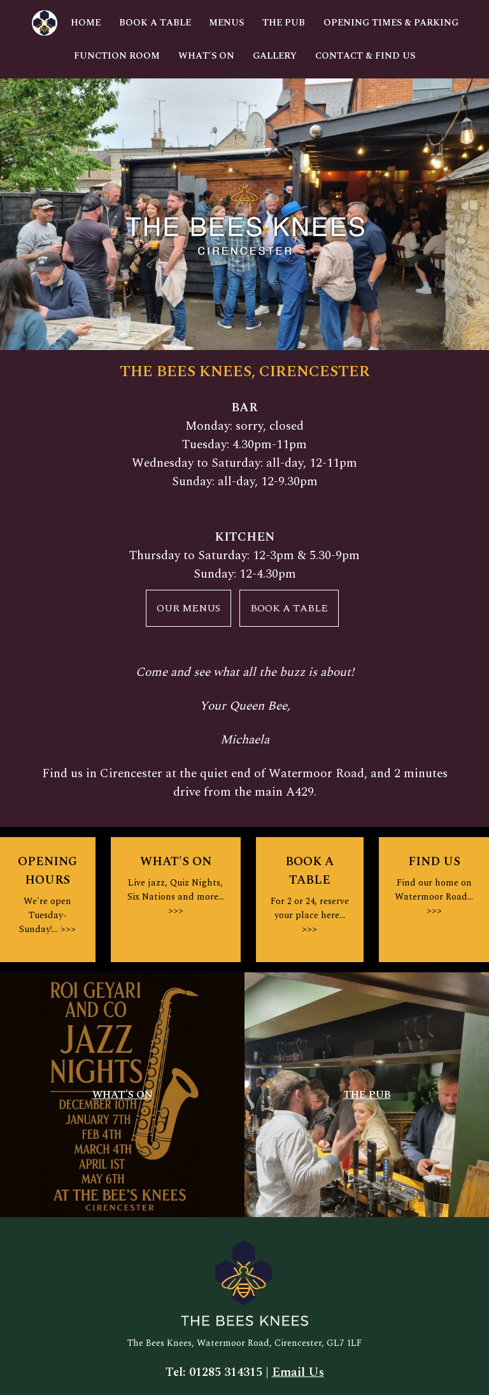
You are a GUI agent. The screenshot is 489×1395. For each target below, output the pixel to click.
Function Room (117, 56)
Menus (226, 23)
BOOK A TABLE (289, 608)
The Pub (283, 23)
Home (86, 23)
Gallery (275, 56)
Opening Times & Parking (390, 23)
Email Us (298, 1372)
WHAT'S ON (122, 1094)
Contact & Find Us (365, 56)
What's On (206, 56)
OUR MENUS (188, 608)
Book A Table (155, 23)
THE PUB (367, 1094)
